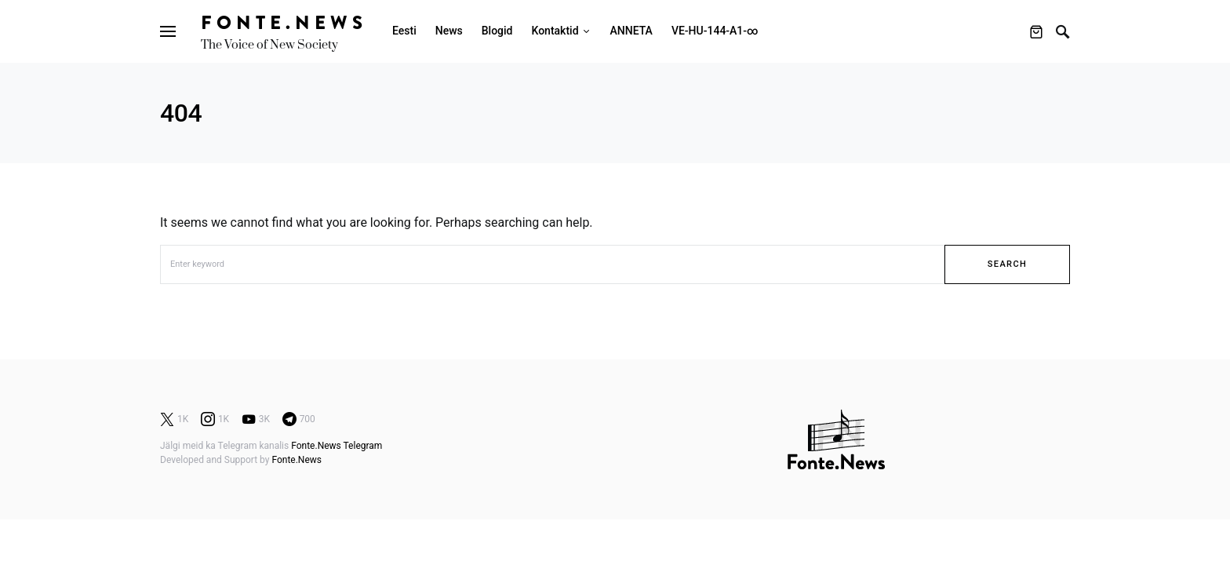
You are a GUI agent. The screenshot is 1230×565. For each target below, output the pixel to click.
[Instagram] (215, 419)
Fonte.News (284, 22)
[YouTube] (256, 419)
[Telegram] (298, 419)
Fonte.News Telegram (336, 445)
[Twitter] (174, 419)
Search (1007, 264)
